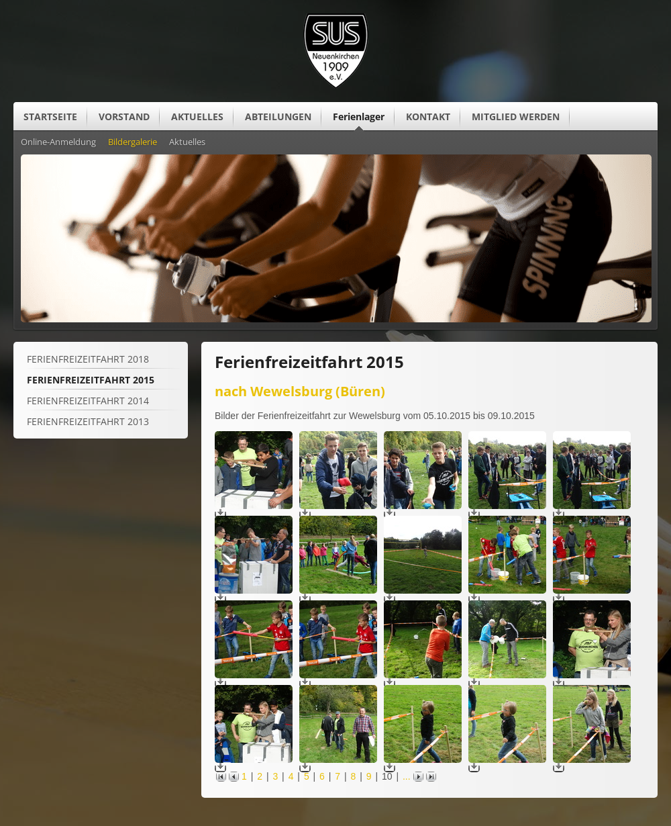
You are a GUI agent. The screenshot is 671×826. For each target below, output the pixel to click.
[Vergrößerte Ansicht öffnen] (254, 505)
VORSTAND (124, 116)
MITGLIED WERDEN (516, 116)
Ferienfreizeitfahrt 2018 (88, 359)
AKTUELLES (197, 116)
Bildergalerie (132, 142)
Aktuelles (187, 142)
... (407, 776)
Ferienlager (358, 116)
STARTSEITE (50, 116)
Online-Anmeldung (58, 142)
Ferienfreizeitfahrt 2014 (88, 400)
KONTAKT (428, 116)
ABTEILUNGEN (278, 116)
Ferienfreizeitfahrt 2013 (88, 421)
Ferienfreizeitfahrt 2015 (90, 379)
